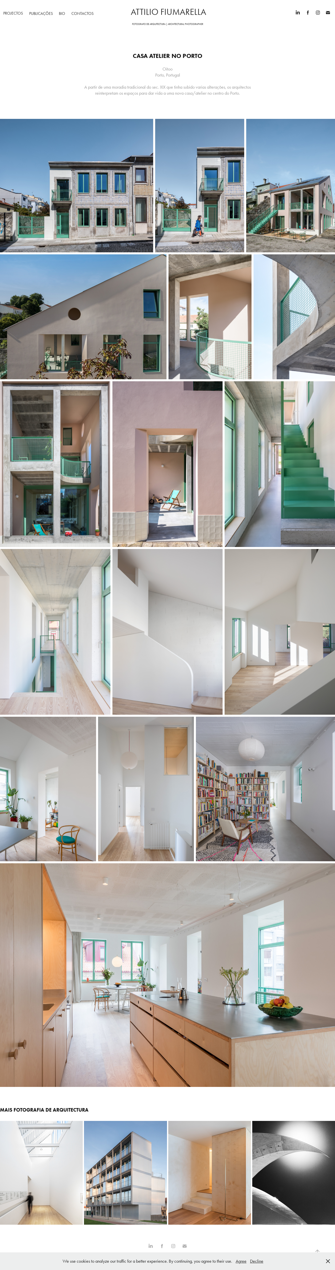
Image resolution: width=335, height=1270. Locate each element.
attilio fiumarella (167, 12)
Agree (241, 1261)
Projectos (13, 13)
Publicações (41, 13)
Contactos (82, 13)
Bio (62, 13)
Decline (256, 1261)
